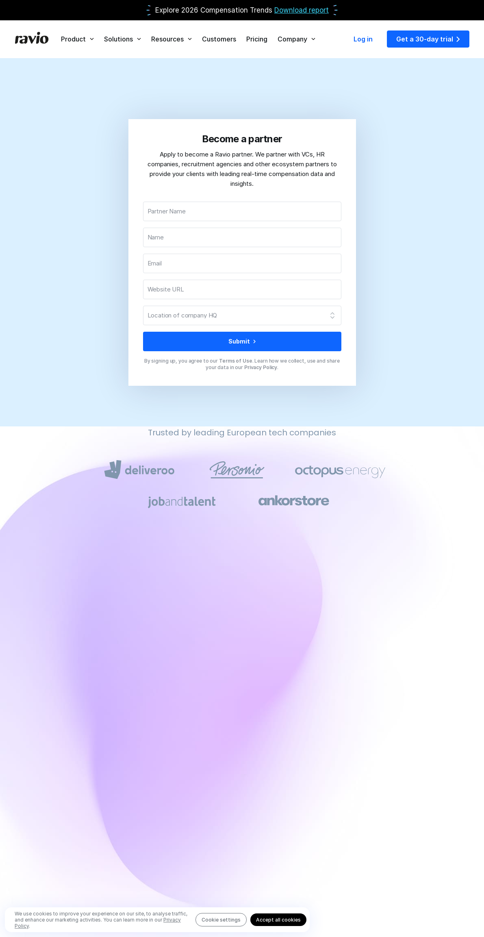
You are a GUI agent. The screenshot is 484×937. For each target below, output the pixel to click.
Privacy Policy (260, 367)
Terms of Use (235, 361)
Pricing (256, 39)
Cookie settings (221, 920)
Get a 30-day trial (428, 39)
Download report (301, 10)
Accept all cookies (278, 920)
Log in (363, 39)
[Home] (32, 39)
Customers (219, 39)
